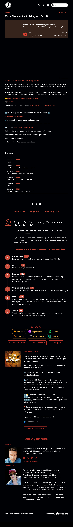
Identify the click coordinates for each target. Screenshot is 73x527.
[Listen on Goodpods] (56, 347)
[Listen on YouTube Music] (38, 347)
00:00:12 (16, 173)
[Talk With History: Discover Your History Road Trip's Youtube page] (47, 6)
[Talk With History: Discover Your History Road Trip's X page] (39, 6)
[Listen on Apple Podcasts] (36, 334)
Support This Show (35, 433)
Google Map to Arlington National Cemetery (23, 100)
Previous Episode (52, 213)
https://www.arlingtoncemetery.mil (42, 107)
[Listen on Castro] (54, 341)
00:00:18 (16, 190)
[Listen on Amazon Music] (36, 341)
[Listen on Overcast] (18, 341)
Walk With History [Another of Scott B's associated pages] (30, 467)
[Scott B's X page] (26, 462)
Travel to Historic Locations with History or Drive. (22, 82)
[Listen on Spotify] (54, 334)
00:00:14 (16, 179)
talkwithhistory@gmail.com (23, 129)
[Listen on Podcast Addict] (17, 347)
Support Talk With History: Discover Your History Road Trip (41, 250)
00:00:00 (16, 161)
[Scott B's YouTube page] (30, 462)
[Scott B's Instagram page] (28, 462)
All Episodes (35, 213)
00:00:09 (16, 167)
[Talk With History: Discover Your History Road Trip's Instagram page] (42, 6)
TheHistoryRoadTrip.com (14, 118)
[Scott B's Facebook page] (24, 462)
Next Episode (19, 213)
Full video (10, 103)
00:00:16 (16, 185)
